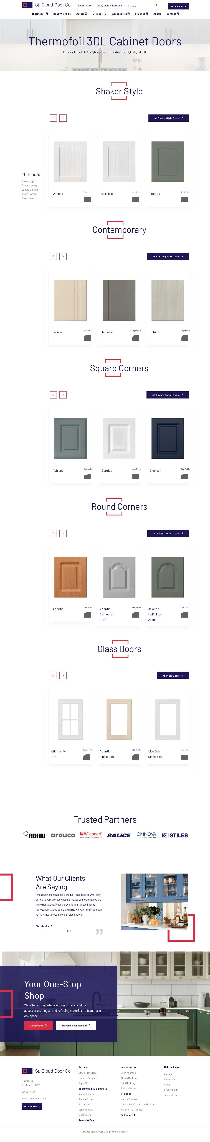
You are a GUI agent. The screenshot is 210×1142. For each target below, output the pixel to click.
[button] (53, 118)
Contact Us (36, 1025)
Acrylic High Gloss (88, 1072)
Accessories (121, 13)
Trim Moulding (128, 1083)
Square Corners (30, 189)
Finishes (141, 13)
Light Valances (128, 1088)
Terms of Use (171, 1094)
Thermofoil (40, 13)
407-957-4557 (84, 5)
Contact (172, 13)
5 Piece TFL (99, 13)
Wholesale (169, 1079)
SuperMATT (84, 1083)
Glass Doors (28, 198)
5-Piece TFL (128, 1115)
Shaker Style (28, 181)
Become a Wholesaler (74, 1025)
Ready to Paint (62, 13)
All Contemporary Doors (166, 256)
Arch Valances (128, 1072)
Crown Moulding (129, 1077)
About (157, 13)
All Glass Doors (171, 675)
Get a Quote (177, 6)
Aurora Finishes (129, 1099)
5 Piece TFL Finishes (131, 1109)
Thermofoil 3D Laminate (93, 1088)
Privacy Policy (171, 1089)
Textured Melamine (88, 1077)
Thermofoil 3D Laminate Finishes (138, 1104)
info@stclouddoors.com (110, 5)
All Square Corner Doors (165, 394)
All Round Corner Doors (166, 533)
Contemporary (29, 185)
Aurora (81, 13)
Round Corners (29, 193)
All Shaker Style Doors (166, 117)
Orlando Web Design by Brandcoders (109, 1131)
